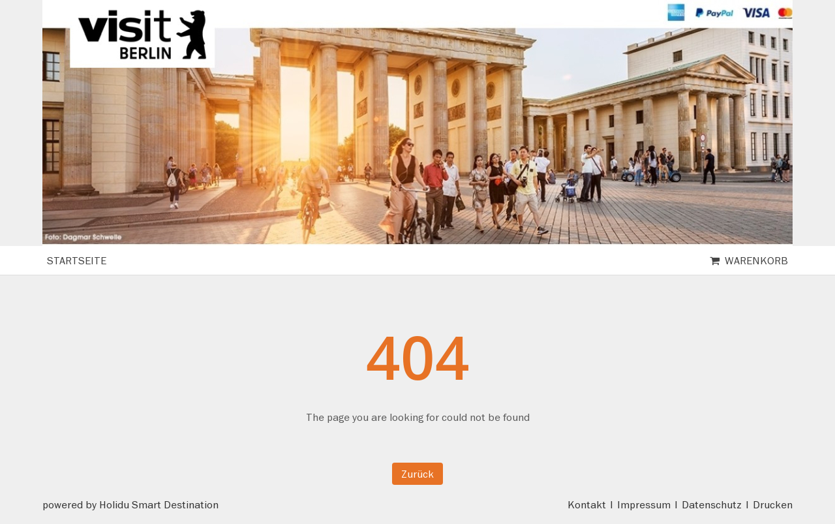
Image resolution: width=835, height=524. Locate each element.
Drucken (773, 504)
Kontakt (587, 504)
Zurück (417, 473)
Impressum (644, 504)
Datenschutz (712, 504)
